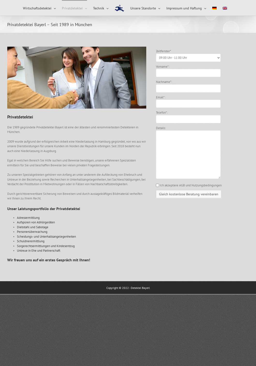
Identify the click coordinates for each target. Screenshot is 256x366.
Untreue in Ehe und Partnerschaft (38, 251)
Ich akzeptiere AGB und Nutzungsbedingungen (191, 185)
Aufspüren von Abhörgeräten (36, 222)
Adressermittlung (28, 218)
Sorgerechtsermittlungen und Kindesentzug (46, 246)
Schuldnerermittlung (30, 241)
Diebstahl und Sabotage (32, 227)
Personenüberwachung (32, 232)
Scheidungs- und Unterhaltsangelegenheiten (46, 236)
